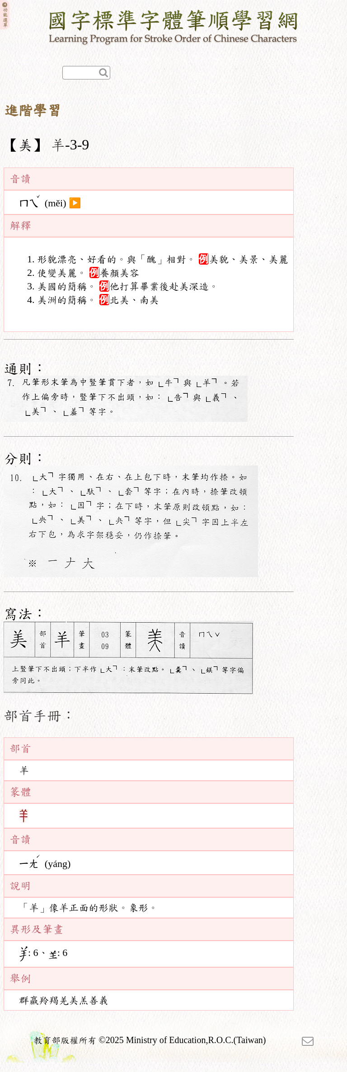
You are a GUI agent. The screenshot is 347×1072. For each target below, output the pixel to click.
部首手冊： (40, 715)
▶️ (75, 203)
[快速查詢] (86, 72)
